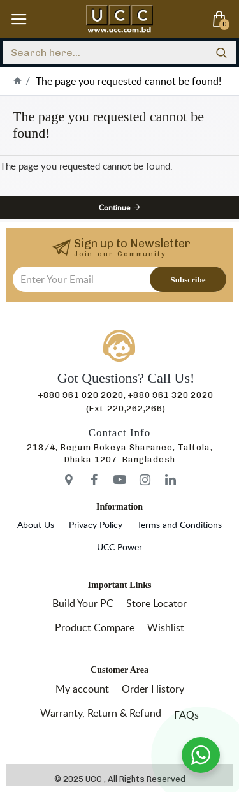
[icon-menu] (68, 479)
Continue (114, 207)
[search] (221, 52)
